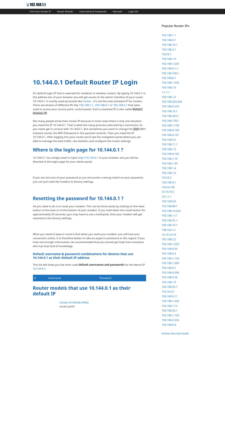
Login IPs (133, 11)
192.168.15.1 (170, 111)
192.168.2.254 (170, 320)
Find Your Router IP (40, 11)
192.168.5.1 (169, 268)
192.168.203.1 (170, 116)
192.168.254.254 (172, 101)
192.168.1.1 (86, 105)
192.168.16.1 (170, 225)
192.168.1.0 (169, 59)
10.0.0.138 (168, 187)
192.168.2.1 (120, 105)
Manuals (117, 11)
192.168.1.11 (170, 215)
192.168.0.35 (170, 249)
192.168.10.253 (171, 211)
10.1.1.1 (166, 196)
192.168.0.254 (170, 106)
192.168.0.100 (170, 130)
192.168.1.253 (170, 244)
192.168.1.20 (170, 163)
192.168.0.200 (170, 272)
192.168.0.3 (169, 253)
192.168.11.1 (170, 144)
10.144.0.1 (39, 359)
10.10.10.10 (169, 234)
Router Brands (65, 11)
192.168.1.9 (169, 282)
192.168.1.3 (169, 149)
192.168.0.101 (170, 135)
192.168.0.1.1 (170, 68)
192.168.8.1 (169, 78)
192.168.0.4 (169, 324)
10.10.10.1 (168, 192)
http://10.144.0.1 (88, 157)
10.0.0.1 (166, 54)
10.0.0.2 (166, 177)
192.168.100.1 (170, 73)
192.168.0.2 (169, 139)
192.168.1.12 (170, 306)
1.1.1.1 (166, 92)
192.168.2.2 (169, 239)
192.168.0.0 (169, 201)
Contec (87, 101)
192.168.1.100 (170, 125)
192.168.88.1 (170, 206)
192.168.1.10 (170, 158)
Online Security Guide (175, 333)
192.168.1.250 (170, 301)
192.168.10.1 (170, 44)
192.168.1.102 (170, 258)
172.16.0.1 (168, 291)
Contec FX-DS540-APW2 (74, 393)
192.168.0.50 (170, 277)
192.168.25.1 (170, 286)
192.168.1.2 (169, 97)
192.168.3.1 (169, 182)
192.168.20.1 (170, 310)
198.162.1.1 (169, 230)
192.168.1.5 (169, 173)
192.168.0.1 (102, 105)
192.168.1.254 (170, 63)
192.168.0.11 (170, 296)
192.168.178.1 (170, 120)
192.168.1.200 (170, 263)
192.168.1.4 (169, 168)
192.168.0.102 (170, 154)
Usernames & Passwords (92, 11)
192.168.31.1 (170, 220)
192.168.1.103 (170, 315)
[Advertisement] (89, 47)
